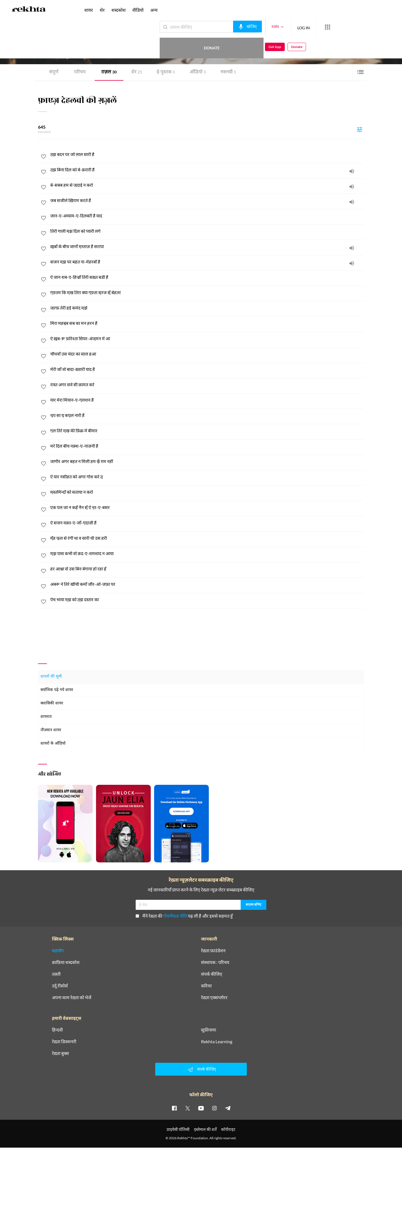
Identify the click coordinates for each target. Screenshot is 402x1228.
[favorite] (43, 157)
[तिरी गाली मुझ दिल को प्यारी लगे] (207, 231)
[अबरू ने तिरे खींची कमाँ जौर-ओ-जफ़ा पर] (207, 584)
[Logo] (28, 10)
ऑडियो (198, 72)
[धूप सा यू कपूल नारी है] (207, 415)
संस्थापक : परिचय (215, 962)
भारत (105, 47)
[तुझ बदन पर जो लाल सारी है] (207, 154)
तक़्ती (56, 974)
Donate (336, 26)
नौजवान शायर (50, 730)
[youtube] (201, 1108)
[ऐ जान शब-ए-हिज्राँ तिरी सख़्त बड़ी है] (207, 277)
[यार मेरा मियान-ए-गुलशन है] (207, 400)
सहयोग (58, 950)
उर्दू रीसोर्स (60, 986)
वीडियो (137, 10)
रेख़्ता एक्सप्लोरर (214, 997)
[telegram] (227, 1108)
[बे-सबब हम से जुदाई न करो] (207, 185)
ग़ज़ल (109, 72)
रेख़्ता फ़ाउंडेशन (213, 950)
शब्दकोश (118, 10)
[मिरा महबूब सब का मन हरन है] (207, 323)
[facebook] (174, 1108)
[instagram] (214, 1108)
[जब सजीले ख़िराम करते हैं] (207, 200)
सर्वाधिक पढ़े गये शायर (56, 690)
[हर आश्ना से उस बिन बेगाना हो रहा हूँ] (207, 569)
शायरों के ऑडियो (53, 743)
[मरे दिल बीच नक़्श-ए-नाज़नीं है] (207, 446)
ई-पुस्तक (166, 72)
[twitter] (187, 1108)
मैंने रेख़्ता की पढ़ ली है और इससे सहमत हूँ (184, 915)
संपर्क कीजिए (211, 974)
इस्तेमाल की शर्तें (205, 1129)
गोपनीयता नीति (175, 915)
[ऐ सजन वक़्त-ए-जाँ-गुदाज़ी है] (207, 523)
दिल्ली (97, 47)
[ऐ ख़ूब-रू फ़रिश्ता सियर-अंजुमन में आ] (207, 338)
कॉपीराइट (228, 1129)
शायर (88, 10)
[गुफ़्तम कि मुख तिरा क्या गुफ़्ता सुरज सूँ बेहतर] (207, 292)
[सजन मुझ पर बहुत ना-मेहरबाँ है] (207, 262)
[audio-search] (227, 26)
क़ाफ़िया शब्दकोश (66, 962)
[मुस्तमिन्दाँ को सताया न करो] (207, 492)
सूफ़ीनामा (208, 1030)
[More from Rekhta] (307, 27)
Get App (366, 27)
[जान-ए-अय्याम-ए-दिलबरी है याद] (207, 216)
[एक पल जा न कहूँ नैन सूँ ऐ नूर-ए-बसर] (207, 507)
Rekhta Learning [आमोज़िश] (216, 1041)
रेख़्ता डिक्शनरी (64, 1041)
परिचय (80, 72)
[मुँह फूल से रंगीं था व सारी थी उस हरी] (207, 538)
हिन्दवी (57, 1030)
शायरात (46, 716)
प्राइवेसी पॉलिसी (178, 1129)
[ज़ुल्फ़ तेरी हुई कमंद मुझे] (207, 308)
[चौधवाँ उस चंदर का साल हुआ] (207, 354)
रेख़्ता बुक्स (60, 1053)
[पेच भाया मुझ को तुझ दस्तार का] (207, 599)
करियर (206, 986)
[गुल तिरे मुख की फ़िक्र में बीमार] (207, 431)
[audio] (351, 171)
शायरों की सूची (51, 676)
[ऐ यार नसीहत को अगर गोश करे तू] (207, 477)
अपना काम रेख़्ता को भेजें (71, 997)
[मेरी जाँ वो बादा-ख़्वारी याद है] (207, 369)
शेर (136, 72)
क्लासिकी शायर (51, 703)
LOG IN (283, 26)
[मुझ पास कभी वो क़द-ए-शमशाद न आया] (207, 553)
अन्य (153, 10)
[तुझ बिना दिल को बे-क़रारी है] (207, 170)
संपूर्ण (53, 72)
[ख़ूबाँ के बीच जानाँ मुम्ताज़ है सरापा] (207, 246)
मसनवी (228, 72)
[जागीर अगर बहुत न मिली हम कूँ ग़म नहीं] (207, 461)
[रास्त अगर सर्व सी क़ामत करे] (207, 385)
